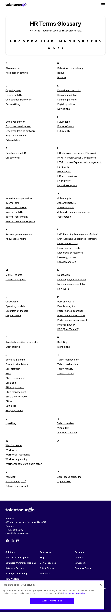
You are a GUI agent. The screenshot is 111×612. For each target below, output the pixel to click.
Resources (45, 552)
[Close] (101, 585)
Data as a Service (14, 568)
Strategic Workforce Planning (20, 563)
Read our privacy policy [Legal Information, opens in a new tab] (74, 593)
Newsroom (80, 563)
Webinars (45, 573)
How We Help (12, 579)
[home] (16, 4)
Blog (42, 557)
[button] (103, 4)
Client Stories (47, 568)
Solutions (10, 552)
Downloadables (48, 563)
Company (79, 552)
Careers (79, 557)
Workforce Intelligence (17, 557)
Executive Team (83, 568)
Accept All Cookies (52, 601)
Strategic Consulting (16, 573)
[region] (52, 595)
